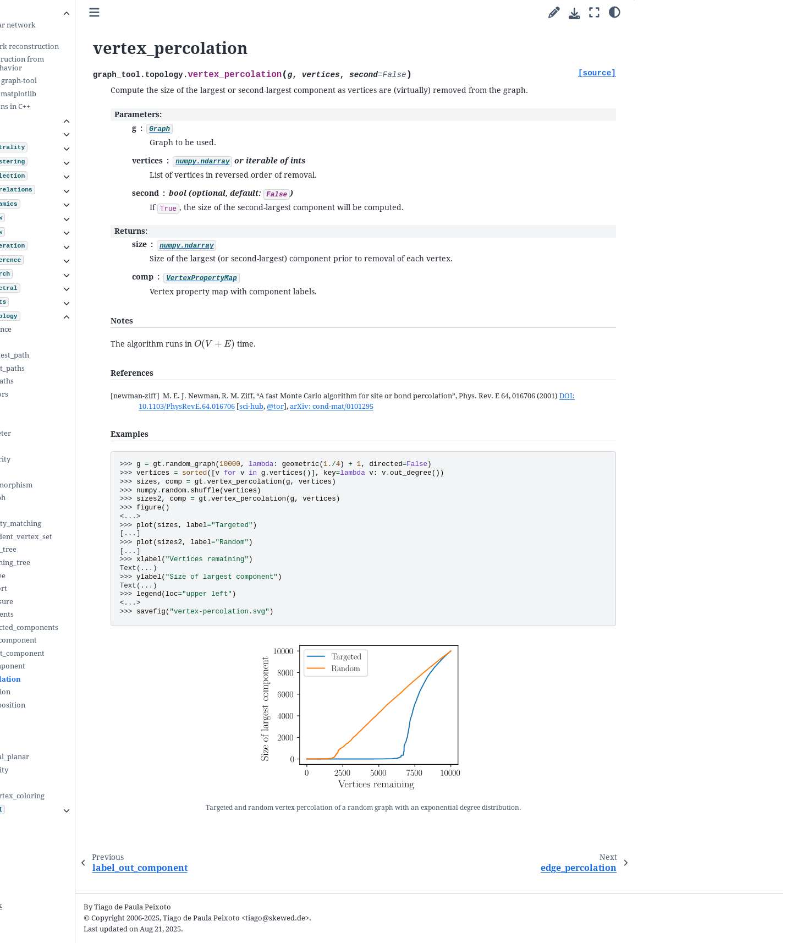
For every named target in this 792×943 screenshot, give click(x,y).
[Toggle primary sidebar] (183, 13)
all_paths (56, 407)
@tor (428, 419)
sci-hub (404, 419)
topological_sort (68, 588)
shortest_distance (70, 329)
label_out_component (77, 666)
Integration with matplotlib (78, 94)
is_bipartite (60, 718)
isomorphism (63, 472)
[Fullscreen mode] (594, 13)
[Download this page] (574, 13)
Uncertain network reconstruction (89, 46)
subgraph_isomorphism (81, 485)
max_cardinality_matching (85, 523)
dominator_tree (67, 576)
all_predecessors (69, 394)
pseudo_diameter (70, 433)
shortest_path (64, 342)
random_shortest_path (79, 355)
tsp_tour (55, 782)
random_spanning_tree (80, 562)
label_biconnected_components (94, 627)
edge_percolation (70, 692)
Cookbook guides (52, 12)
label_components (71, 614)
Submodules (45, 120)
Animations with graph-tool (78, 80)
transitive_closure (71, 601)
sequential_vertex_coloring (87, 796)
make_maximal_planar (79, 757)
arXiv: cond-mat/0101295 (484, 419)
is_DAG (52, 731)
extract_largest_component (87, 653)
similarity (57, 446)
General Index (41, 890)
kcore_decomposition (77, 705)
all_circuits (59, 420)
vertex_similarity (70, 459)
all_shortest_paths (71, 381)
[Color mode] (614, 11)
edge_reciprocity (69, 770)
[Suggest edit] (554, 13)
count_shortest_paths (77, 368)
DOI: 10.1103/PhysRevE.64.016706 (331, 419)
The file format (56, 824)
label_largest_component (83, 640)
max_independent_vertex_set (91, 537)
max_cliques (61, 511)
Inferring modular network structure (78, 29)
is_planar (56, 744)
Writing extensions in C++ (75, 106)
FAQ (30, 836)
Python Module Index (54, 905)
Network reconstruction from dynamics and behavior (82, 63)
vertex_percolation (75, 679)
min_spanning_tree (73, 549)
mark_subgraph (67, 498)
